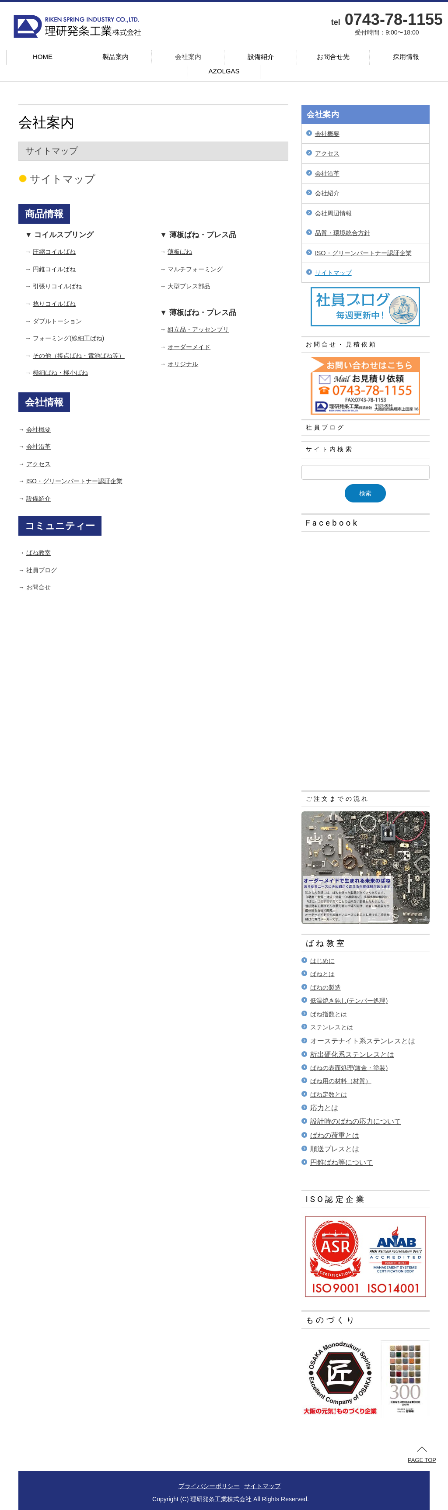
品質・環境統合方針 (342, 232)
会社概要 (38, 429)
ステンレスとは (331, 1027)
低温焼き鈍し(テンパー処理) (349, 1000)
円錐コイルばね (54, 269)
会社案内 (188, 56)
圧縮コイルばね (54, 251)
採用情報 (406, 56)
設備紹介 (261, 56)
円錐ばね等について (341, 1162)
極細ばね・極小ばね (60, 372)
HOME (42, 56)
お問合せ (38, 587)
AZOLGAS (224, 71)
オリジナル (183, 363)
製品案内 (115, 56)
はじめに (322, 960)
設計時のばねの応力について (355, 1121)
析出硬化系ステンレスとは (352, 1054)
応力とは (324, 1108)
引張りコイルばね (57, 286)
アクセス (38, 464)
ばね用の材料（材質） (340, 1080)
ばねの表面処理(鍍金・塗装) (349, 1067)
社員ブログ (41, 570)
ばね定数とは (328, 1094)
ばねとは (322, 973)
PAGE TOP (422, 1455)
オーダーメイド (189, 346)
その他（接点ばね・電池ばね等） (79, 355)
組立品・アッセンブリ (198, 329)
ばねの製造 (325, 987)
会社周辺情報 (333, 213)
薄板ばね (180, 251)
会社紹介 (327, 193)
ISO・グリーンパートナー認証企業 (74, 481)
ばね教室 (38, 552)
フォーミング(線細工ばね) (68, 338)
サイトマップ (333, 272)
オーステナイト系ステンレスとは (362, 1041)
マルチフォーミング (195, 269)
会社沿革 (38, 446)
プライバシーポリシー (209, 1485)
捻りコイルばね (54, 303)
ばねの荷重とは (334, 1135)
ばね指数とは (328, 1014)
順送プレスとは (334, 1149)
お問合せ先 (333, 56)
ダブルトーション (57, 321)
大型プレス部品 (189, 286)
